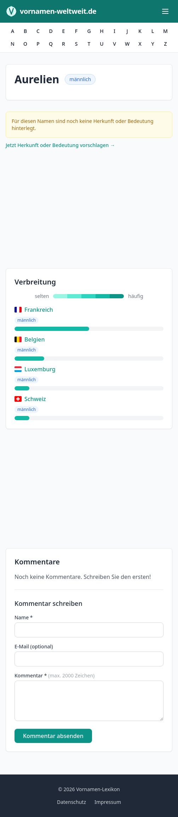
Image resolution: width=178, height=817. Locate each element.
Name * (24, 617)
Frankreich (34, 310)
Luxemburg (35, 369)
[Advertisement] (89, 210)
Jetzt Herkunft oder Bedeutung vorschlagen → (60, 145)
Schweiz (30, 399)
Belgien (30, 339)
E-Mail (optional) (34, 646)
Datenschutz (71, 802)
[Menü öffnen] (165, 11)
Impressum (107, 802)
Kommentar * (54, 675)
